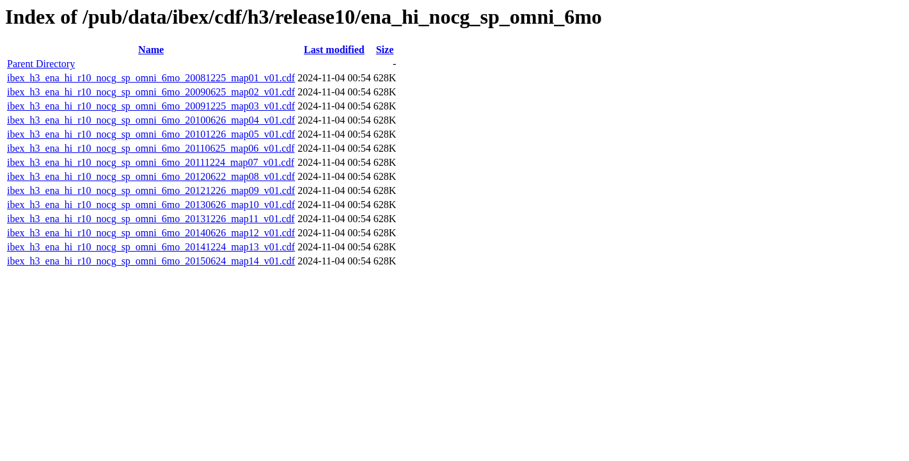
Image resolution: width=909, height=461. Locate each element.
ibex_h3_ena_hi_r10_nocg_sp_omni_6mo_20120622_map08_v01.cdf (151, 176)
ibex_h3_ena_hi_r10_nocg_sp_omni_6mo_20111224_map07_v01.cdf (150, 162)
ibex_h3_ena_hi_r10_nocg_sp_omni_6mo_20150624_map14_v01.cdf (151, 260)
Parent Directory (41, 63)
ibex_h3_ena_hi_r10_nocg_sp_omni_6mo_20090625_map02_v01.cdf (151, 91)
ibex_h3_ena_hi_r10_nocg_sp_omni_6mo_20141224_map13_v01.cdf (151, 246)
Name (151, 49)
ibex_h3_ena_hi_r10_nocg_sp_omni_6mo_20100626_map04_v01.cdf (151, 120)
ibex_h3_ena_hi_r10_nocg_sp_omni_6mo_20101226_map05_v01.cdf (151, 134)
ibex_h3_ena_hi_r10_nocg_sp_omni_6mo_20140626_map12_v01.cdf (151, 232)
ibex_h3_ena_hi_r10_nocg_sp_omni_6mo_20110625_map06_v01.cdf (151, 148)
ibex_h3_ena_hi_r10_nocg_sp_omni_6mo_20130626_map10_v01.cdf (151, 204)
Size (385, 49)
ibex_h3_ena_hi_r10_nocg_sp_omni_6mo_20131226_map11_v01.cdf (151, 218)
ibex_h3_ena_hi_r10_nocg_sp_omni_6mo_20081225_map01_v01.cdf (151, 77)
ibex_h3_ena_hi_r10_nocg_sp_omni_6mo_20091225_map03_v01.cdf (151, 106)
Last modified (334, 49)
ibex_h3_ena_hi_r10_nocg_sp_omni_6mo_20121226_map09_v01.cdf (151, 190)
